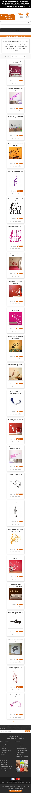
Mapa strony (5, 770)
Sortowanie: (7, 56)
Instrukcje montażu (21, 754)
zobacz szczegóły (15, 83)
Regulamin (4, 746)
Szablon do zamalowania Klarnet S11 (15, 475)
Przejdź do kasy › (8, 18)
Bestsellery (18, 11)
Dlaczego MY (5, 744)
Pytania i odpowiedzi (22, 750)
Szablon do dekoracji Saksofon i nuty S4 (15, 420)
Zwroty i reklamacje (22, 748)
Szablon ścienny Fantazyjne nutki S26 (15, 62)
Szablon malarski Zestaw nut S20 (15, 199)
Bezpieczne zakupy (6, 750)
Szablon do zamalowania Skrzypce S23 (15, 310)
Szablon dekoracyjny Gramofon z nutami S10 (15, 337)
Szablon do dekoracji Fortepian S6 (15, 640)
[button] (18, 56)
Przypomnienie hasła (7, 766)
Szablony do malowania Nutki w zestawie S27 (15, 227)
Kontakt (4, 752)
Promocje (11, 11)
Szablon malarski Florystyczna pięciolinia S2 (15, 254)
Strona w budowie (15, 790)
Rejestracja (4, 764)
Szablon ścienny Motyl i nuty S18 (15, 117)
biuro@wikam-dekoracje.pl (17, 738)
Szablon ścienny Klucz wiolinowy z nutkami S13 (15, 585)
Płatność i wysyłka (21, 746)
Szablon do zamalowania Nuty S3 (15, 89)
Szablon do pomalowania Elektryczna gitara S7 (15, 447)
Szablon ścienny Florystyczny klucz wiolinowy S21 (15, 530)
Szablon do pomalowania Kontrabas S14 (15, 668)
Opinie (3, 754)
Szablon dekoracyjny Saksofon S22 (15, 613)
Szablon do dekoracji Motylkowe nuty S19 (15, 392)
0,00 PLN (9, 15)
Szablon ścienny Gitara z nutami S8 (15, 558)
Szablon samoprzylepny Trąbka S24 (15, 502)
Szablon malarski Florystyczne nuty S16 (15, 282)
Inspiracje (25, 11)
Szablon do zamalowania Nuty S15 (15, 695)
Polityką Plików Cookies (17, 3)
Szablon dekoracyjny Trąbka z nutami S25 (15, 365)
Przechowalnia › (7, 16)
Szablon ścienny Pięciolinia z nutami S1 (15, 144)
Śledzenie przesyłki (6, 768)
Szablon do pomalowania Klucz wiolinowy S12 (15, 172)
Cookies (4, 748)
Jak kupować (20, 744)
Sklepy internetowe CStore (15, 781)
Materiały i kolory (21, 752)
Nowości (5, 11)
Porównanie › (27, 25)
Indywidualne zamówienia (23, 756)
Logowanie (4, 762)
